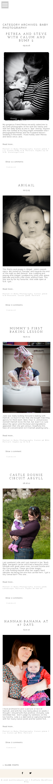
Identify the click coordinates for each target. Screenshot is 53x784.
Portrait (30, 150)
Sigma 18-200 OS (34, 588)
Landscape (8, 588)
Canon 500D (24, 295)
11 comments (14, 162)
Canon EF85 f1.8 (15, 150)
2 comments (14, 598)
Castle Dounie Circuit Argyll (26, 477)
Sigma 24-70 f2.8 (21, 442)
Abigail (26, 185)
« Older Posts (11, 765)
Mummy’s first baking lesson (26, 330)
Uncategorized (16, 152)
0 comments (14, 305)
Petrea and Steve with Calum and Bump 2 (26, 37)
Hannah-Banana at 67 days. (26, 623)
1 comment (13, 451)
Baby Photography (23, 149)
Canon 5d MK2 (41, 440)
